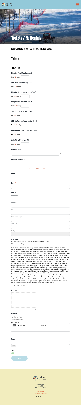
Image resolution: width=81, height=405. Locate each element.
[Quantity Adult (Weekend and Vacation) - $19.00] (25, 86)
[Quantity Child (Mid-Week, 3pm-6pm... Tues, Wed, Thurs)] (25, 134)
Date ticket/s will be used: (19, 160)
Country (13, 231)
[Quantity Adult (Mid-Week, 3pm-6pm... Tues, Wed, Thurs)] (25, 125)
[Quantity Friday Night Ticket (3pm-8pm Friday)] (25, 77)
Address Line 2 (14, 202)
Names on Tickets (16, 150)
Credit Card (14, 314)
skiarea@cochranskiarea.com (40, 389)
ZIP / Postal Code (14, 224)
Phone (13, 173)
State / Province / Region (16, 217)
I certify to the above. (19, 285)
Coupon (13, 335)
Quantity (18, 77)
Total (12, 346)
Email (13, 183)
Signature (14, 290)
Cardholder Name (16, 317)
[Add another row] (60, 154)
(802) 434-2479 (40, 387)
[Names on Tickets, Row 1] (35, 154)
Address (13, 192)
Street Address (14, 195)
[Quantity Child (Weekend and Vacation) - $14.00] (25, 106)
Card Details (15, 322)
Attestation (14, 239)
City (12, 209)
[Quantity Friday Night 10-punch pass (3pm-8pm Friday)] (25, 96)
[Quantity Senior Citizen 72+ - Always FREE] (25, 144)
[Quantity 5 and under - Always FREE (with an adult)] (25, 115)
